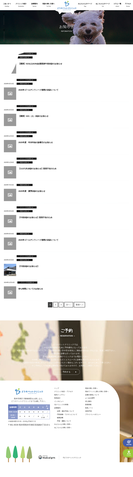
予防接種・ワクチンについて (67, 414)
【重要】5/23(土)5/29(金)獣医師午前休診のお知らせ (40, 64)
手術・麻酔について (64, 421)
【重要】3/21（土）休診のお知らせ (33, 116)
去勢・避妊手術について (65, 411)
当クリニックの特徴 (61, 404)
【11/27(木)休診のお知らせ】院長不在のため (37, 169)
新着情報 (88, 404)
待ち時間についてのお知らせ (30, 289)
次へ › (68, 305)
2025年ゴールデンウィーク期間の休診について (38, 240)
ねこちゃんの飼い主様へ (62, 427)
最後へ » (79, 305)
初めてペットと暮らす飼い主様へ (97, 391)
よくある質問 (90, 398)
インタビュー (59, 401)
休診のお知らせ (24, 110)
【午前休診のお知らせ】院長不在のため (35, 217)
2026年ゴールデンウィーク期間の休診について (38, 90)
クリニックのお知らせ (26, 106)
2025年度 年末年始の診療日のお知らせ (35, 142)
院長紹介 (57, 398)
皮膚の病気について (92, 395)
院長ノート (89, 408)
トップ (56, 388)
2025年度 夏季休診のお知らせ (31, 191)
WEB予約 (88, 411)
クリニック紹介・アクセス (63, 391)
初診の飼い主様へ (91, 388)
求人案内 (88, 401)
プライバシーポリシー (93, 414)
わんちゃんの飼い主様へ (62, 424)
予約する (66, 372)
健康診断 (60, 418)
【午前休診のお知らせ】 (28, 266)
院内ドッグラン (59, 395)
